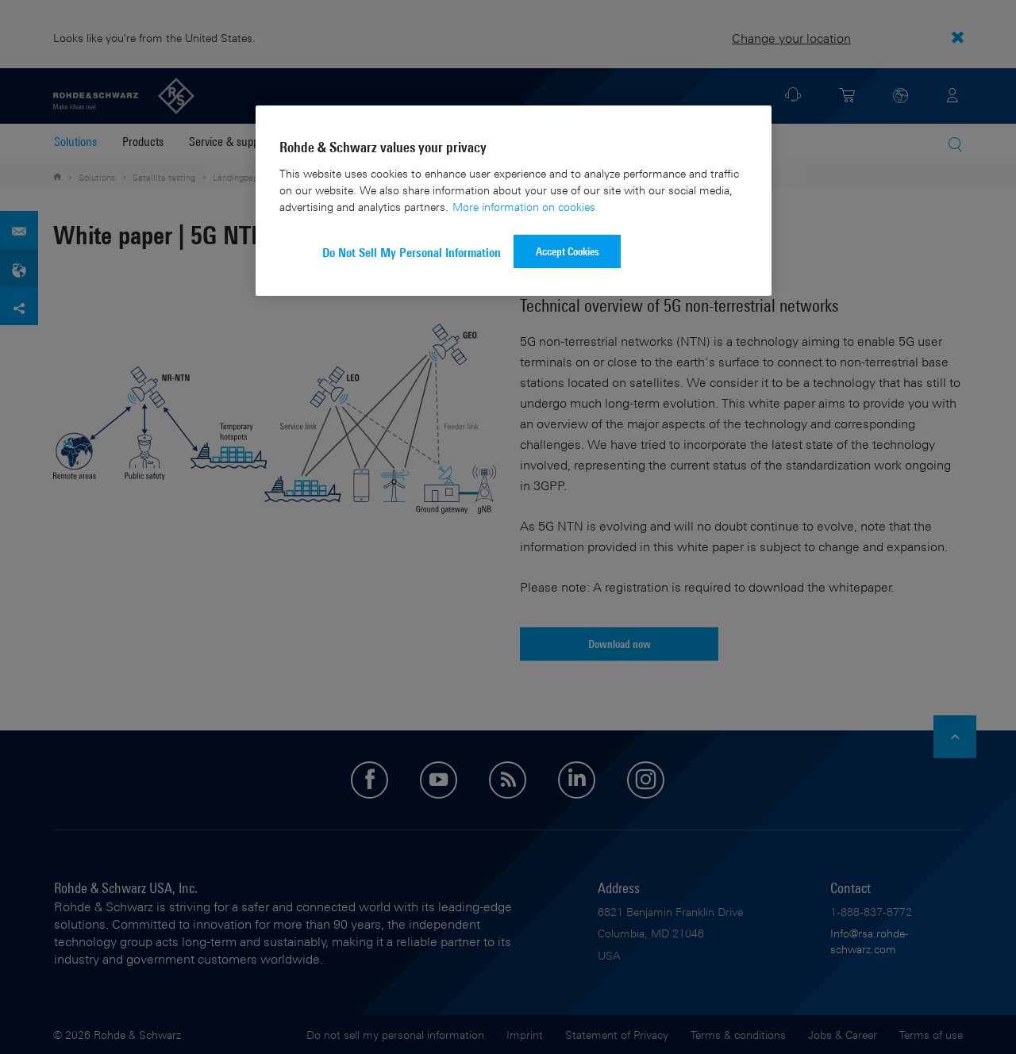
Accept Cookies (567, 251)
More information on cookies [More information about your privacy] (523, 206)
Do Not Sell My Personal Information (411, 252)
